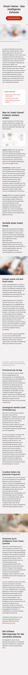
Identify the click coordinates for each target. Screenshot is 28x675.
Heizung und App (10, 623)
